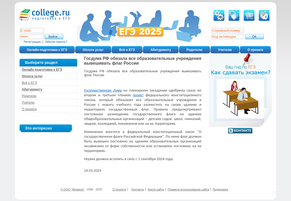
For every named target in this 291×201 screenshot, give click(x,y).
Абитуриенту (160, 50)
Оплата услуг (93, 50)
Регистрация (32, 41)
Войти (53, 37)
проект (138, 95)
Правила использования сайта (188, 189)
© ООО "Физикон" (73, 189)
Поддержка (220, 189)
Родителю (194, 50)
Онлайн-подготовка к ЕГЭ (47, 50)
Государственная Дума (103, 90)
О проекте (255, 50)
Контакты (137, 189)
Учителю (225, 50)
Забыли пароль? (56, 41)
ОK (254, 37)
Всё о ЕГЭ (127, 50)
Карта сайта (156, 189)
